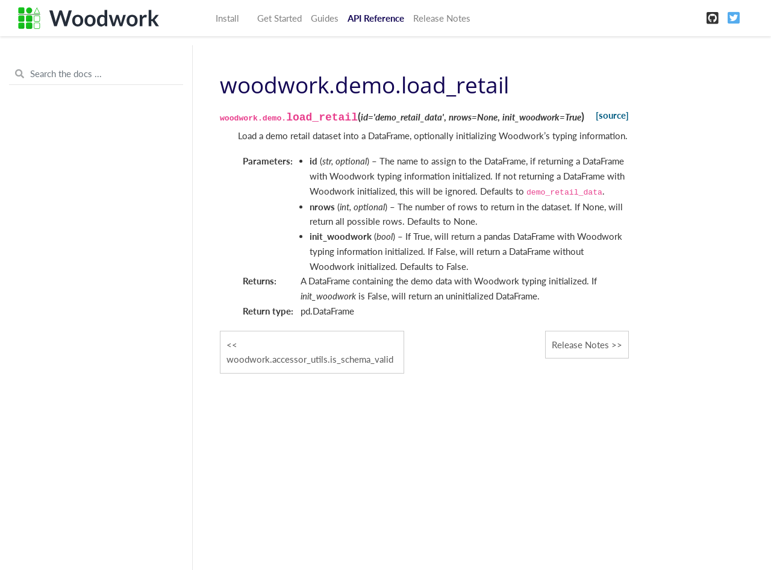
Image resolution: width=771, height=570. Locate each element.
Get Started (279, 18)
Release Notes (441, 18)
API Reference (376, 18)
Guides (325, 18)
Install (227, 18)
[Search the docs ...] (96, 74)
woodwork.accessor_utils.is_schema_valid (309, 359)
